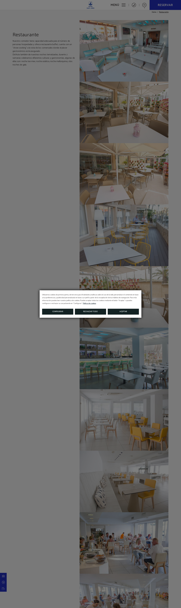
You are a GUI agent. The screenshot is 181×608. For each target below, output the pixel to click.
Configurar (57, 311)
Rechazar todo (90, 311)
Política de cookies (89, 303)
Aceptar (123, 311)
